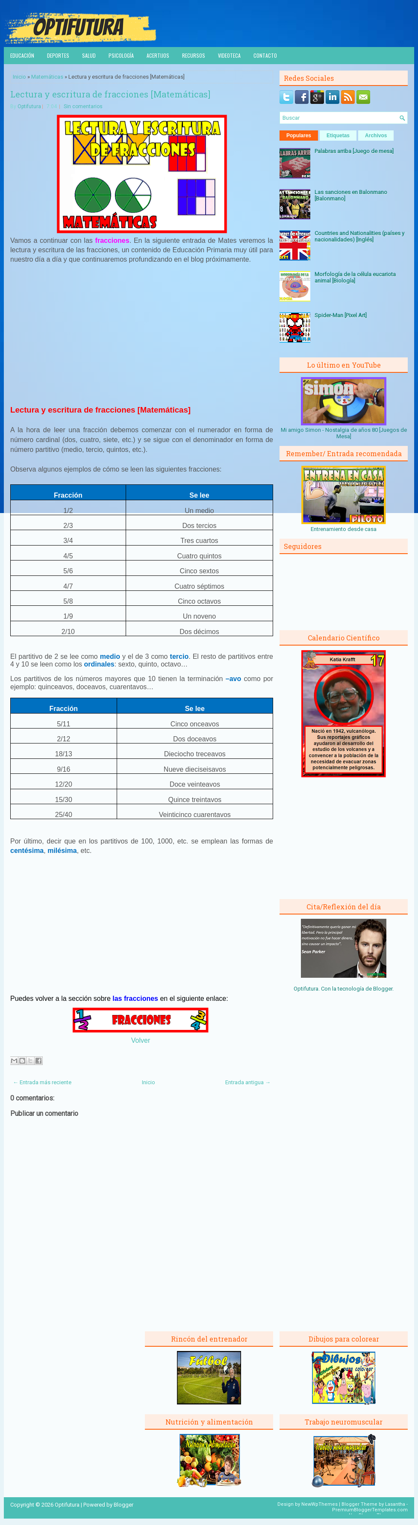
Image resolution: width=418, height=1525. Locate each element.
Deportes (58, 55)
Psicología (121, 55)
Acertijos (158, 55)
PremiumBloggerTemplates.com (370, 1510)
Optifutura (29, 106)
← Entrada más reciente (42, 1082)
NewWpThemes (319, 1504)
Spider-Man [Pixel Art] (341, 315)
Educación (22, 55)
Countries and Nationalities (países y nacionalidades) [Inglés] (359, 236)
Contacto (265, 55)
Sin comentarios (83, 106)
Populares (298, 136)
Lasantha (395, 1504)
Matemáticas (47, 77)
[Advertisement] (142, 334)
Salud (89, 55)
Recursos (193, 55)
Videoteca (229, 55)
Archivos (376, 136)
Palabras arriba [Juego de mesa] (354, 151)
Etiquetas (338, 136)
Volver (140, 1040)
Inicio (19, 77)
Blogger (382, 988)
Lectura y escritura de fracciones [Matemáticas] (110, 94)
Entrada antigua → (248, 1082)
